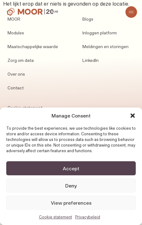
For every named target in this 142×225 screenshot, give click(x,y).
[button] (133, 115)
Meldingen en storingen (105, 46)
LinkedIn (90, 60)
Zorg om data (20, 60)
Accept (71, 168)
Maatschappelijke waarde (32, 46)
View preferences (71, 203)
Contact (15, 87)
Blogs (87, 19)
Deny (71, 185)
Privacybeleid (87, 217)
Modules (15, 32)
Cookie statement (55, 217)
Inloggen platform (99, 32)
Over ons (16, 74)
